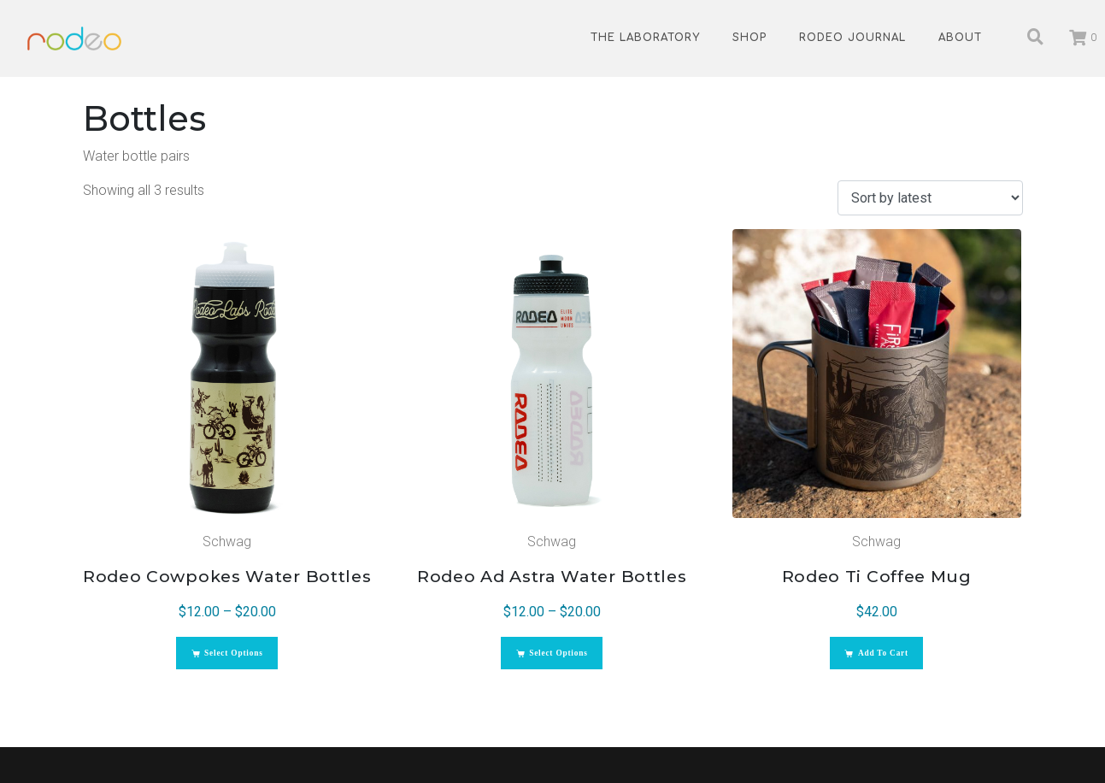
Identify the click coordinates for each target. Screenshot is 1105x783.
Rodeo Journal (852, 38)
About (960, 38)
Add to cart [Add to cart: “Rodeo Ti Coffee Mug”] (887, 663)
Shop (749, 38)
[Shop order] (930, 197)
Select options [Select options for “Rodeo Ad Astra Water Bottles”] (562, 663)
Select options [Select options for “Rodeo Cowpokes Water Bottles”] (238, 663)
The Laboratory (645, 38)
